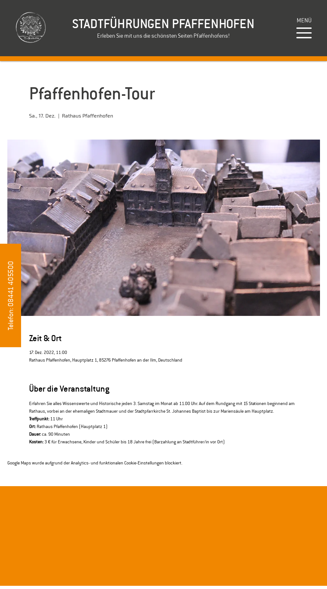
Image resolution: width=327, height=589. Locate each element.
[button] (304, 20)
